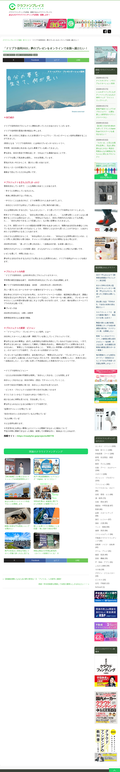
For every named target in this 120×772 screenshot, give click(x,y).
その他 (98, 569)
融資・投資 (99, 555)
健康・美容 (99, 530)
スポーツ (98, 474)
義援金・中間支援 (102, 506)
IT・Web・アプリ (102, 562)
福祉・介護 (99, 523)
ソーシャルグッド (102, 534)
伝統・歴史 (99, 502)
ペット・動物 (100, 527)
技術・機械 (99, 558)
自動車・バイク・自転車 (105, 544)
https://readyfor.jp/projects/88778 (35, 436)
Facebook (35, 60)
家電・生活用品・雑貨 (104, 457)
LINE (78, 60)
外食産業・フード (102, 454)
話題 (35, 55)
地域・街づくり (9, 55)
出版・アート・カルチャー (105, 468)
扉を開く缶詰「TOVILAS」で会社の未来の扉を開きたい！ (105, 304)
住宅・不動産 (100, 583)
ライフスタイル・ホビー (105, 488)
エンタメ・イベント (103, 446)
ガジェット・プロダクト (105, 478)
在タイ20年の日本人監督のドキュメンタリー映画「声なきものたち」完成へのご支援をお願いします (105, 291)
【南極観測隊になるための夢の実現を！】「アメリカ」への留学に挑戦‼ (32, 579)
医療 (97, 509)
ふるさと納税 (100, 566)
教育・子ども (100, 464)
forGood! (98, 587)
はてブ (56, 60)
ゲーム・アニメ (101, 551)
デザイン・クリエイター (105, 573)
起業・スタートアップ (24, 55)
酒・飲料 (98, 498)
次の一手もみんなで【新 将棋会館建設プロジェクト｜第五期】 (105, 277)
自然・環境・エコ (102, 494)
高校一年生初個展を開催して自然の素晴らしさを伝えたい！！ (63, 584)
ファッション (100, 484)
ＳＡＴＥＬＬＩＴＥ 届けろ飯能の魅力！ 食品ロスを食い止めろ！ (105, 315)
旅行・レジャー (101, 519)
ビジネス (98, 580)
